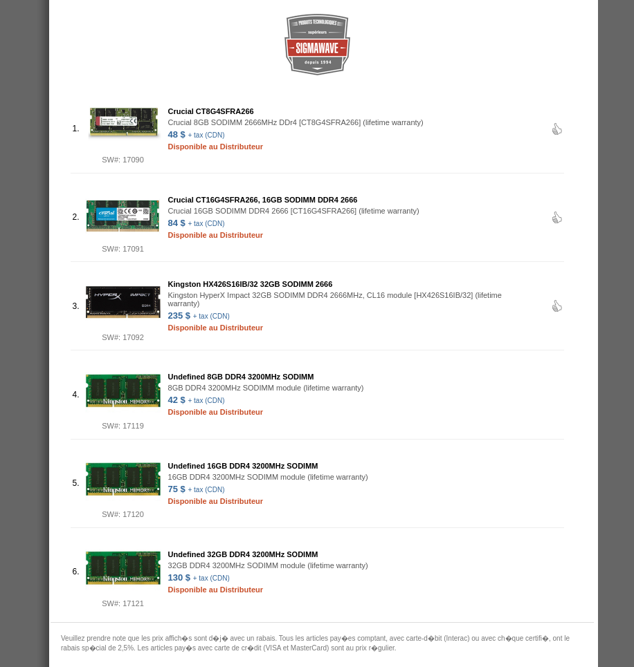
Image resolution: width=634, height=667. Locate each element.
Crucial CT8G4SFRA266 (211, 111)
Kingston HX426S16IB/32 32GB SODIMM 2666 (250, 284)
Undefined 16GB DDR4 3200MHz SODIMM (243, 466)
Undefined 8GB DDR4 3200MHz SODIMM (241, 377)
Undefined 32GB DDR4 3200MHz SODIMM (243, 554)
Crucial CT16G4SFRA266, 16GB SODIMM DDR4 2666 (263, 200)
